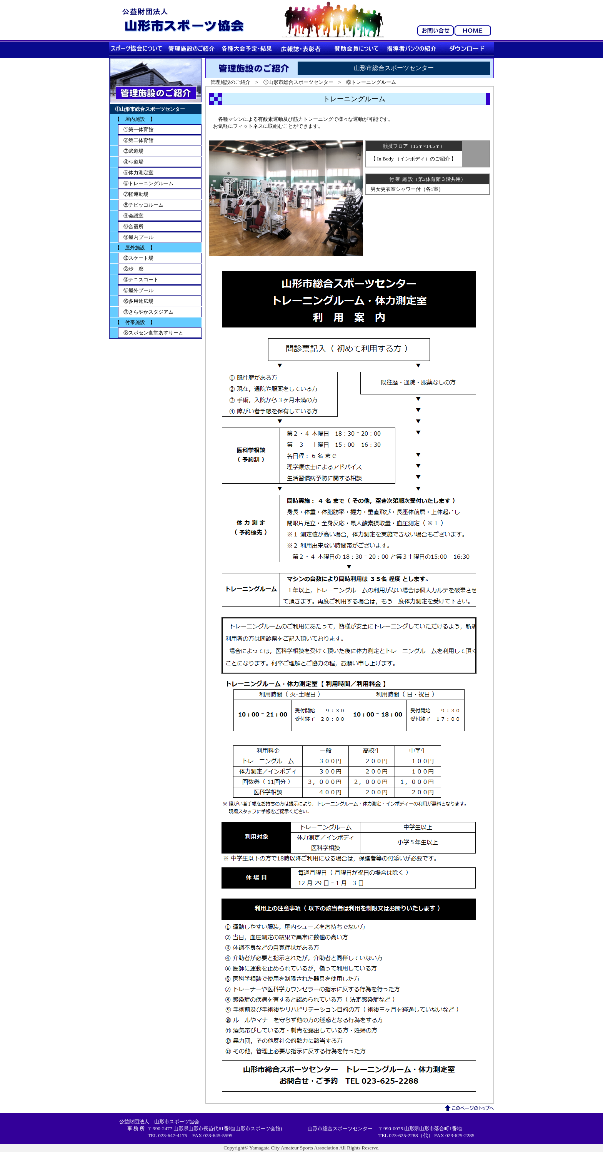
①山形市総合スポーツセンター (298, 82)
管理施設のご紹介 (230, 82)
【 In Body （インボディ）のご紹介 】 (413, 159)
